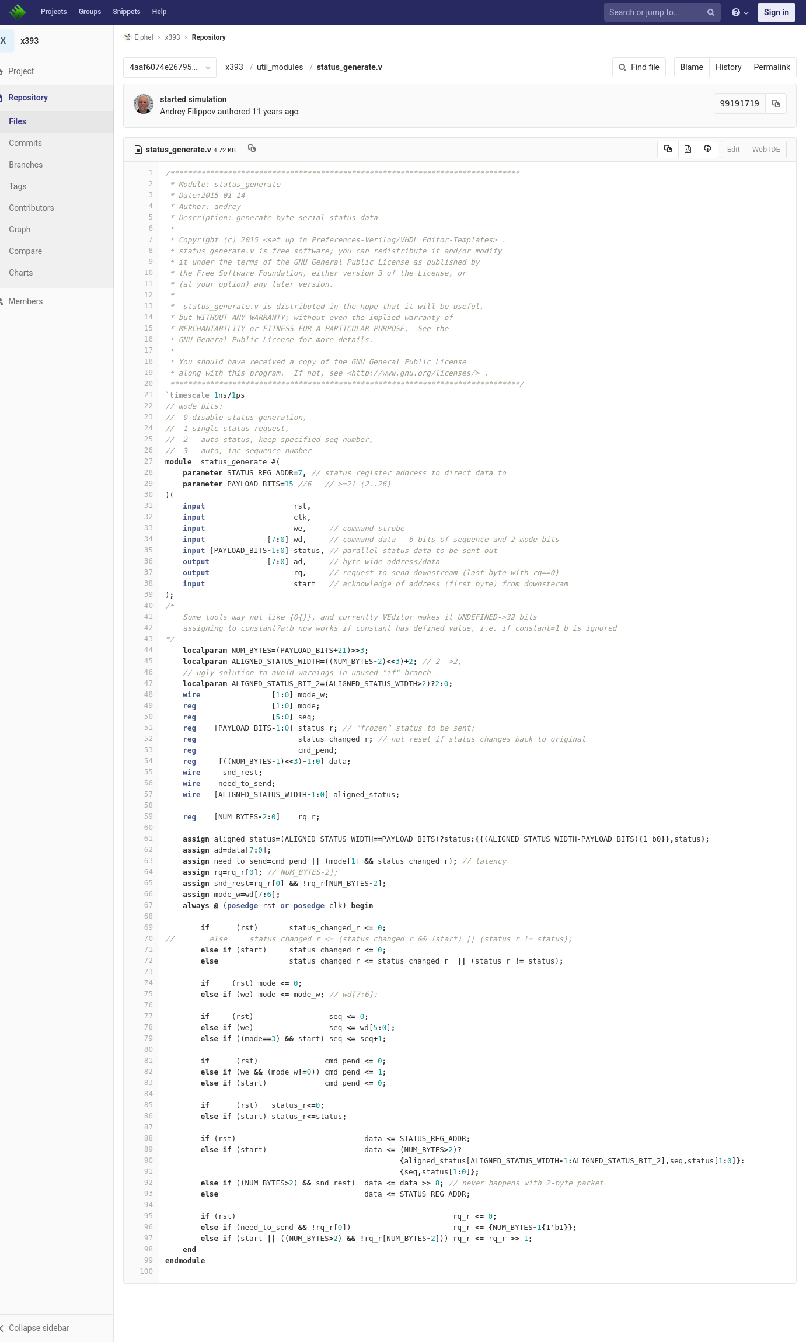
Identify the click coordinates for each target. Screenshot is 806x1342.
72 (156, 960)
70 (156, 938)
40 (156, 605)
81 (156, 1060)
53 (156, 749)
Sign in (776, 12)
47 (156, 683)
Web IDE (766, 149)
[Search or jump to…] (664, 12)
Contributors (46, 208)
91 (156, 1171)
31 (156, 505)
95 (156, 1215)
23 (156, 416)
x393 (249, 67)
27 (156, 461)
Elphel (153, 37)
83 (156, 1082)
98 (156, 1248)
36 (156, 561)
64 (156, 871)
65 (156, 882)
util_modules (294, 67)
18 (156, 361)
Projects (54, 12)
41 (156, 616)
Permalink (772, 67)
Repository (223, 37)
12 (156, 294)
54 (156, 760)
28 (156, 472)
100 (156, 1271)
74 (156, 982)
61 (156, 838)
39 (156, 594)
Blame (692, 67)
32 (156, 516)
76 (156, 1004)
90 (156, 1160)
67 (156, 905)
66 (156, 893)
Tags (32, 186)
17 (156, 350)
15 (156, 328)
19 (156, 372)
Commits (40, 143)
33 (156, 527)
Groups (90, 12)
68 (156, 916)
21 (156, 394)
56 (156, 782)
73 (156, 971)
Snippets (126, 12)
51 (156, 727)
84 (156, 1093)
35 (156, 549)
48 (156, 694)
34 (156, 538)
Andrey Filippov (202, 111)
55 (156, 771)
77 (156, 1015)
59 (156, 816)
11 (156, 283)
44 (156, 649)
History (729, 67)
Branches (40, 164)
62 (156, 849)
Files (32, 121)
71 (156, 949)
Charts (35, 272)
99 (156, 1260)
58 (156, 805)
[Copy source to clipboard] (668, 149)
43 (156, 638)
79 (156, 1038)
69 (156, 927)
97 (156, 1237)
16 (156, 339)
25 (156, 438)
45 (156, 660)
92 (156, 1182)
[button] (64, 1328)
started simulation (208, 99)
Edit (733, 149)
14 (156, 316)
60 (156, 827)
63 (156, 860)
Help (159, 12)
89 (156, 1149)
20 (156, 383)
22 (156, 405)
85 (156, 1104)
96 (156, 1226)
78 (156, 1027)
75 (156, 993)
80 (156, 1049)
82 (156, 1071)
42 (156, 627)
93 (156, 1193)
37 (156, 572)
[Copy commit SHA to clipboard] (776, 103)
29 (156, 483)
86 (156, 1115)
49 (156, 705)
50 (156, 716)
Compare (40, 251)
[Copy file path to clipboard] (266, 149)
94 (156, 1204)
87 (156, 1126)
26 (156, 450)
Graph (34, 229)
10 (156, 272)
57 (156, 794)
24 (156, 427)
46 (156, 671)
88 (156, 1138)
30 (156, 494)
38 (156, 583)
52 (156, 738)
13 (156, 305)
